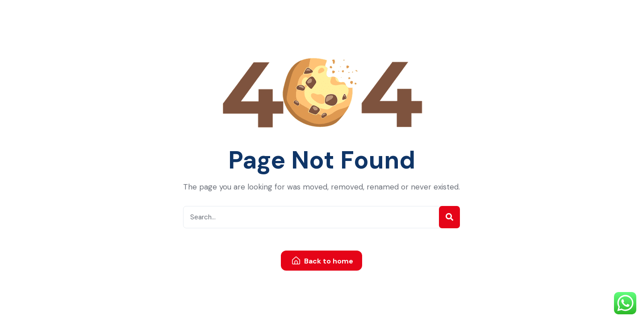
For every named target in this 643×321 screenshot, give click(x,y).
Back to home (322, 261)
